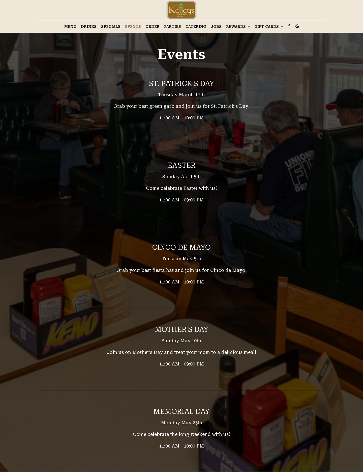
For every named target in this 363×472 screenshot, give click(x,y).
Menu (70, 26)
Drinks (89, 26)
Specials (110, 26)
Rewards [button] (238, 26)
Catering (196, 26)
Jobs (216, 26)
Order (152, 26)
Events (133, 26)
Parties (172, 26)
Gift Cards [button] (268, 26)
